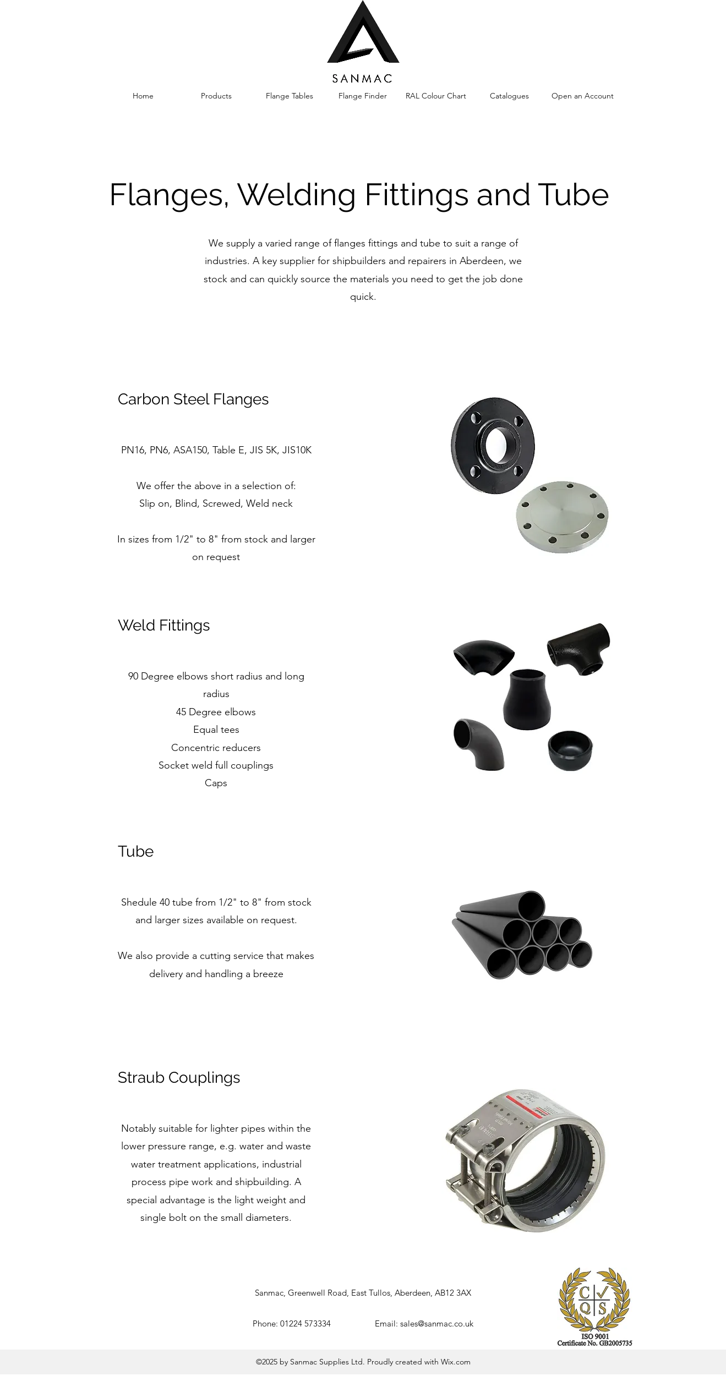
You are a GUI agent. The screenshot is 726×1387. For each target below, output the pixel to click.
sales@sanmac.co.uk (436, 1323)
